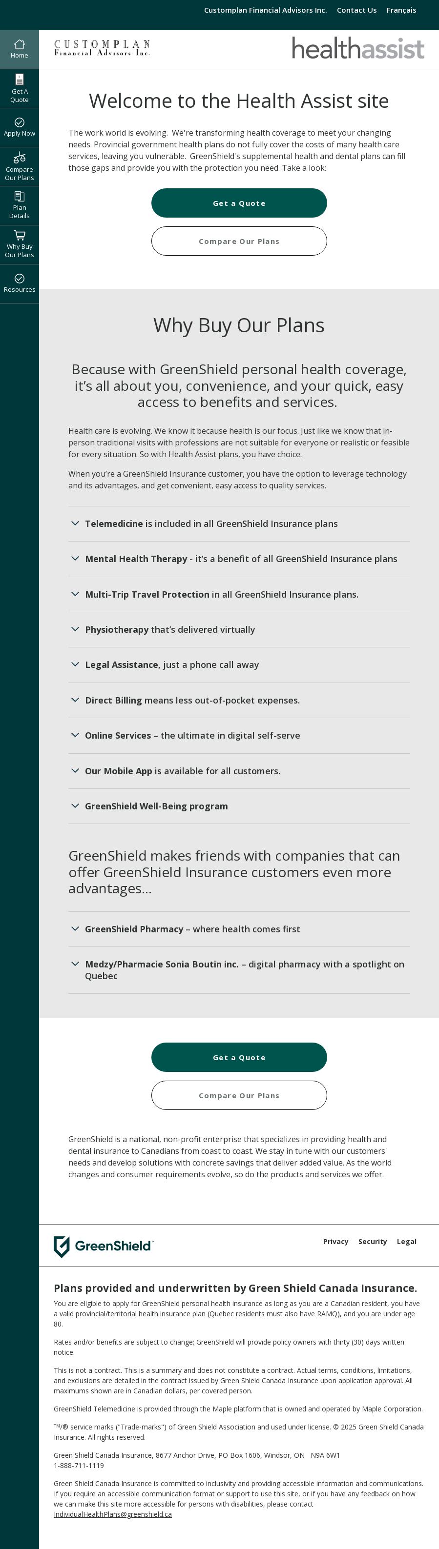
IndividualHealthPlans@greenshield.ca (113, 1514)
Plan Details (19, 205)
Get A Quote (19, 88)
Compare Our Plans (19, 166)
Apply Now (19, 128)
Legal (407, 1241)
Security (372, 1241)
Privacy (336, 1241)
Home (19, 50)
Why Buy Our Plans (19, 244)
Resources (20, 284)
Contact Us (357, 10)
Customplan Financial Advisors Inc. (265, 10)
